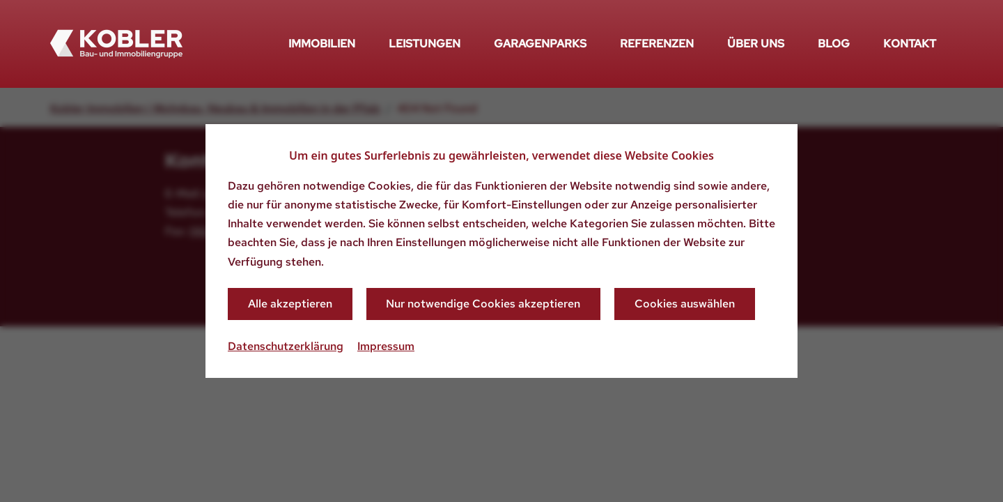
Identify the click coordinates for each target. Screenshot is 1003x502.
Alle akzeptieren (290, 303)
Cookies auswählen (685, 303)
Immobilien (321, 43)
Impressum (385, 346)
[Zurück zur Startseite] (116, 44)
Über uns (755, 43)
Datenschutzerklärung (285, 346)
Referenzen (657, 43)
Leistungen (424, 43)
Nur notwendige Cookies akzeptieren (483, 303)
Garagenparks (540, 43)
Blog (834, 43)
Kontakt (909, 43)
